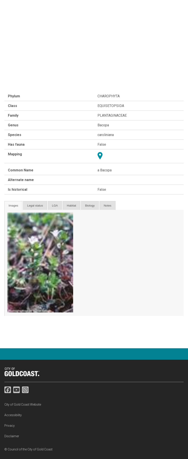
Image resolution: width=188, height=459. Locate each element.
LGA (55, 205)
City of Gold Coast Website (22, 404)
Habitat (71, 205)
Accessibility (13, 415)
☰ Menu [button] (176, 20)
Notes (107, 205)
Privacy (9, 425)
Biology (90, 205)
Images (13, 205)
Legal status (35, 205)
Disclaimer (11, 436)
